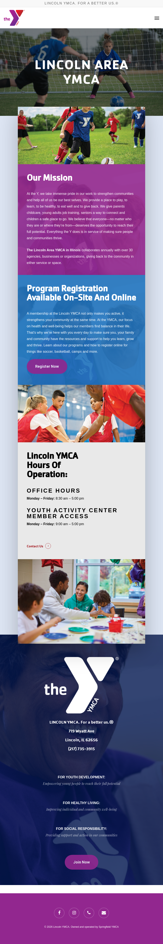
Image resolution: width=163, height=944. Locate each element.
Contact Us (35, 546)
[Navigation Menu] (157, 18)
